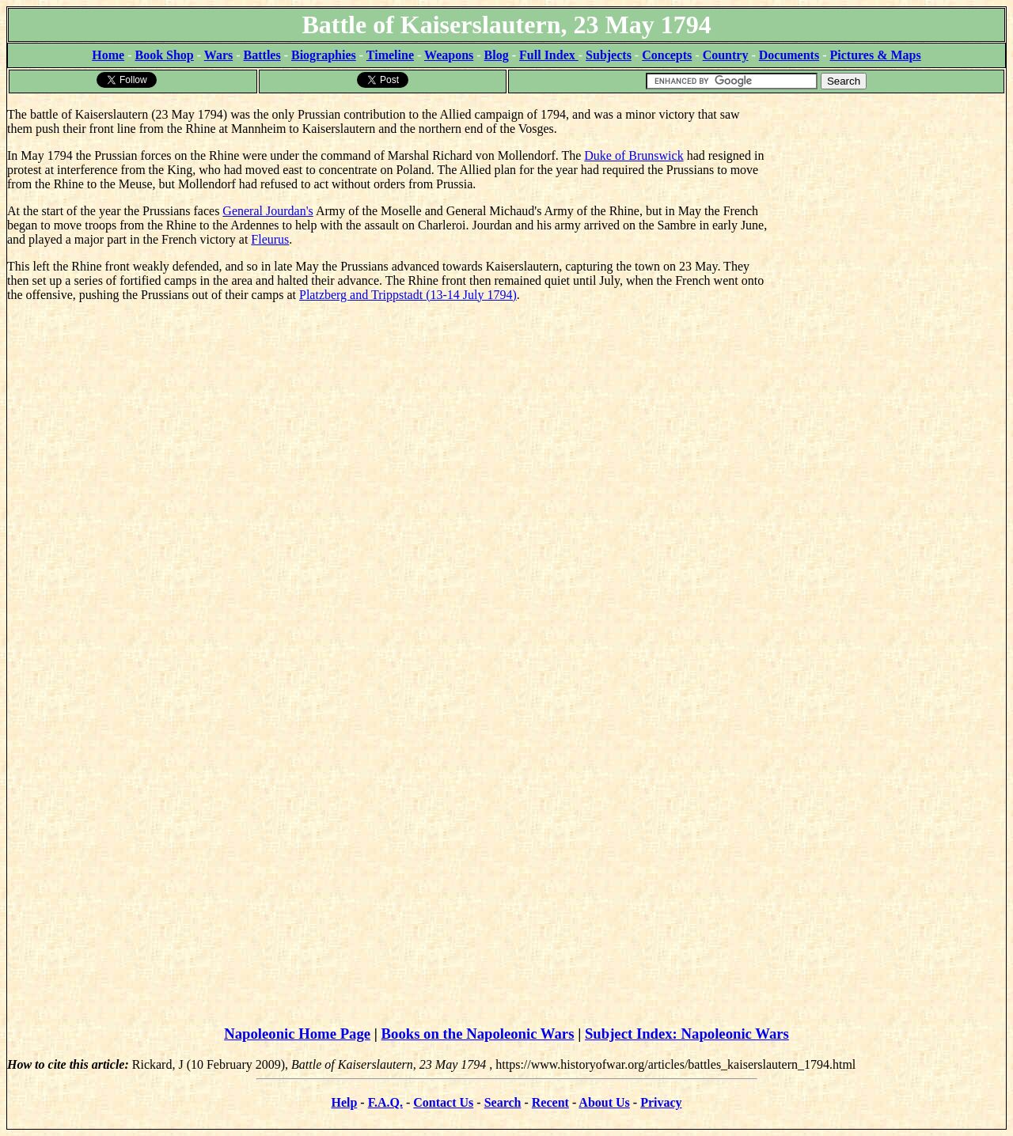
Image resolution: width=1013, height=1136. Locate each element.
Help (344, 1102)
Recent (550, 1102)
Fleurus (270, 239)
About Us (604, 1102)
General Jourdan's (267, 211)
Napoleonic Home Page (297, 1033)
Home (108, 55)
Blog (496, 55)
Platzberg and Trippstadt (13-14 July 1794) (408, 294)
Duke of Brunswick (633, 155)
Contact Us (443, 1102)
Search (503, 1102)
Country (726, 55)
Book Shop (164, 55)
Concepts (667, 55)
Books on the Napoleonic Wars (478, 1033)
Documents (789, 55)
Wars (218, 55)
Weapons (448, 55)
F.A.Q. (385, 1102)
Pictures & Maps (875, 55)
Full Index (549, 55)
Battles (262, 55)
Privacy (660, 1102)
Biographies (323, 55)
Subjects (609, 55)
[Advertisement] (887, 194)
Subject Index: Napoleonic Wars (687, 1033)
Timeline (390, 55)
